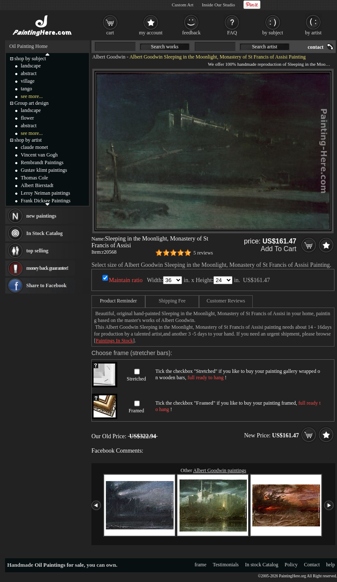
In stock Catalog (262, 565)
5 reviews (203, 253)
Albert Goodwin (108, 57)
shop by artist (28, 140)
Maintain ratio (126, 280)
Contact (312, 565)
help (330, 565)
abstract (28, 73)
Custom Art (182, 4)
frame (201, 565)
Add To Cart (278, 248)
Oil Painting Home (28, 46)
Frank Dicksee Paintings (45, 201)
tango (26, 89)
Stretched (136, 379)
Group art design (31, 103)
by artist (313, 33)
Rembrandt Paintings (42, 162)
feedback (191, 33)
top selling (37, 251)
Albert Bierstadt (37, 185)
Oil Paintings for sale (59, 565)
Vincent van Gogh (39, 155)
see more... (32, 96)
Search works (165, 47)
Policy (291, 565)
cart (110, 33)
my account (151, 33)
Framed (136, 411)
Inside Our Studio (218, 4)
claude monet (34, 147)
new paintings (41, 216)
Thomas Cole (34, 178)
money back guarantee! (47, 268)
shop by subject (30, 59)
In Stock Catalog (44, 233)
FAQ (232, 33)
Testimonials (226, 565)
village (28, 81)
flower (27, 118)
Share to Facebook (46, 285)
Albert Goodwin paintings (219, 470)
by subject (272, 33)
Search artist (264, 47)
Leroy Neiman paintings (45, 193)
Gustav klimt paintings (44, 170)
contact (315, 47)
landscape (31, 66)
